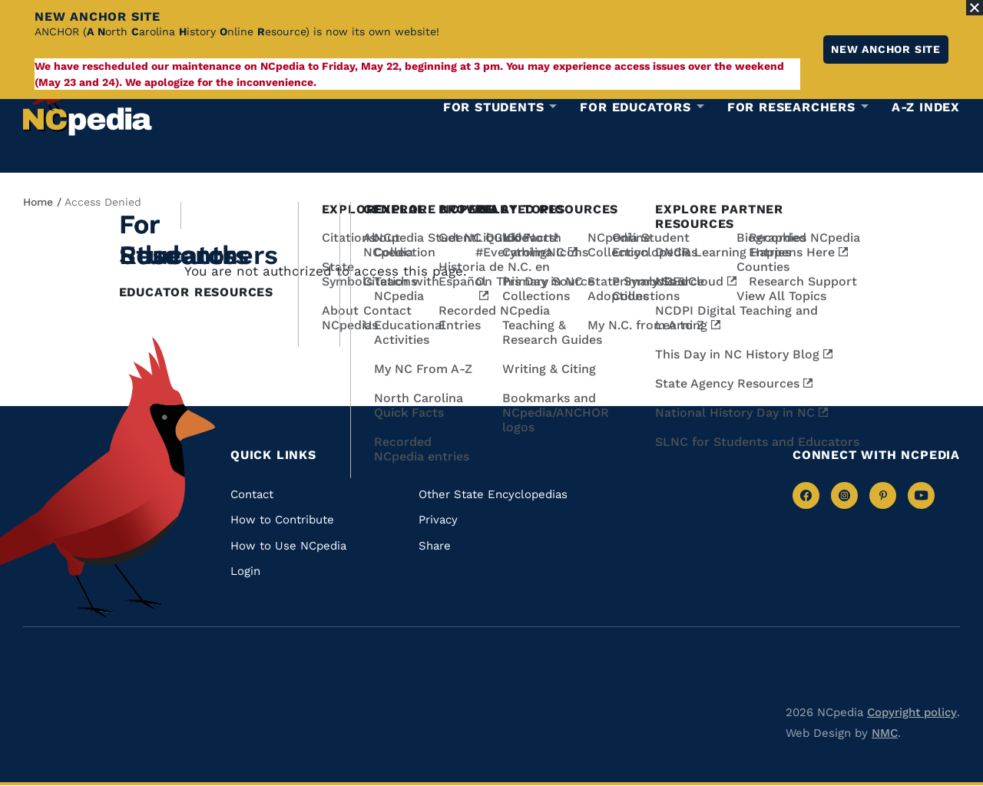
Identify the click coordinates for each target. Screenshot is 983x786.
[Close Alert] (974, 7)
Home (38, 202)
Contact (251, 494)
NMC (885, 733)
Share (435, 546)
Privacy (438, 520)
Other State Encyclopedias (493, 494)
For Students (493, 107)
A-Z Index (926, 107)
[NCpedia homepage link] (87, 103)
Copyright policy (912, 712)
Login (245, 571)
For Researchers (791, 107)
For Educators (635, 107)
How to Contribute (282, 520)
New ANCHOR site (886, 49)
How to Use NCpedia (288, 546)
